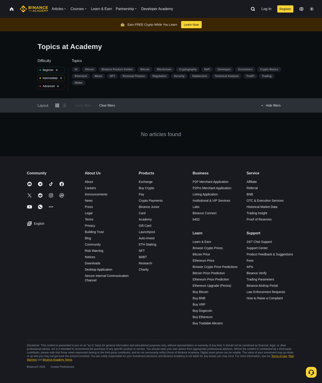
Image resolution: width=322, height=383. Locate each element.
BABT (143, 257)
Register (285, 9)
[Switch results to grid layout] (57, 105)
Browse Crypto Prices (208, 248)
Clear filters (107, 105)
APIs (250, 267)
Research (145, 263)
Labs (196, 207)
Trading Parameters (260, 279)
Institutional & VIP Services (211, 200)
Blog (88, 238)
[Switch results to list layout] (64, 105)
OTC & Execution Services (265, 200)
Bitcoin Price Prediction (209, 273)
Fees (250, 260)
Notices (90, 257)
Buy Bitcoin (200, 292)
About (89, 182)
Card (142, 213)
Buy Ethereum (203, 317)
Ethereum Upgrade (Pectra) (212, 285)
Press (89, 207)
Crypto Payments (151, 200)
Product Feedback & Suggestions (270, 254)
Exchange (146, 182)
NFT (142, 250)
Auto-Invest (147, 238)
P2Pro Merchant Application (212, 188)
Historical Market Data (262, 207)
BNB (250, 194)
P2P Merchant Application (211, 182)
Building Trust (94, 232)
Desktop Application (98, 269)
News (89, 200)
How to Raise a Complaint (265, 298)
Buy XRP (199, 304)
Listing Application (205, 194)
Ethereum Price (203, 260)
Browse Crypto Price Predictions (215, 267)
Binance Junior (149, 207)
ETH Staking (147, 244)
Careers (90, 188)
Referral (252, 188)
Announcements (96, 194)
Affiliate (252, 182)
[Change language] (301, 9)
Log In (266, 9)
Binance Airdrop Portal (262, 285)
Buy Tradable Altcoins (208, 323)
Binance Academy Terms (57, 359)
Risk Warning (94, 250)
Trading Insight (257, 213)
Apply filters (83, 105)
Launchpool (147, 232)
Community (93, 244)
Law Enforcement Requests (266, 292)
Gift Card (145, 225)
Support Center (257, 248)
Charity (143, 269)
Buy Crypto (146, 188)
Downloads (92, 263)
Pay (141, 194)
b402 (196, 219)
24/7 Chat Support (259, 242)
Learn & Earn (202, 242)
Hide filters (270, 105)
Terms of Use (279, 356)
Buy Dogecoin (202, 310)
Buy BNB (199, 298)
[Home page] (34, 9)
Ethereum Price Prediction (211, 279)
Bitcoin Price (201, 254)
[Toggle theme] (312, 8)
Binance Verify (257, 273)
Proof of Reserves (259, 219)
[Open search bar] (252, 9)
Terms (89, 219)
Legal (88, 213)
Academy (145, 219)
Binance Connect (205, 213)
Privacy (90, 225)
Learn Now (191, 24)
